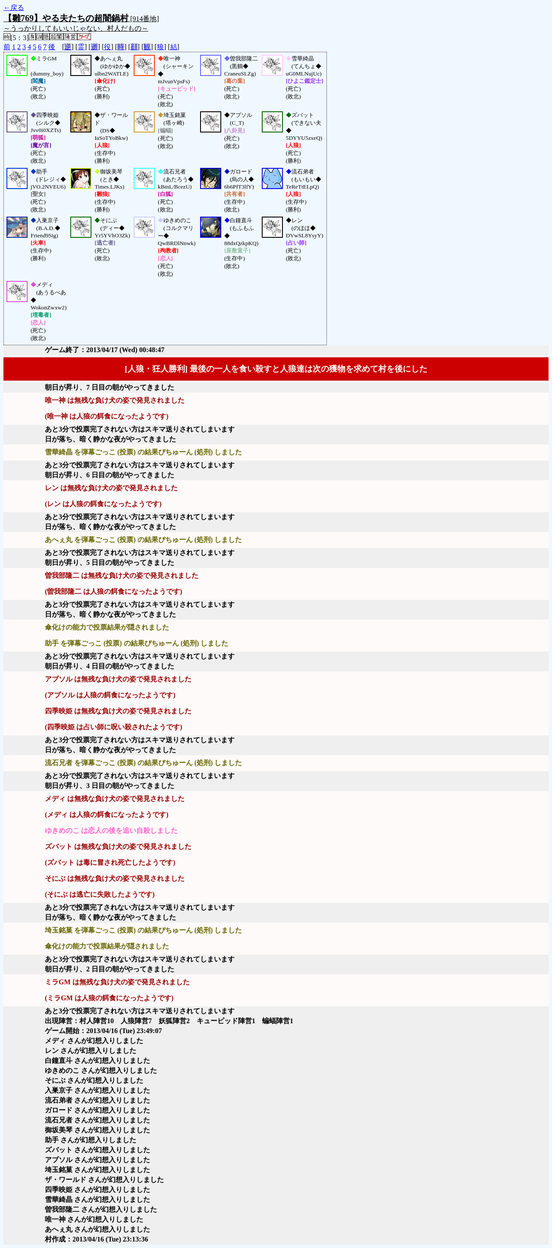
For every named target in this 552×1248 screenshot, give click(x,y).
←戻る (13, 7)
